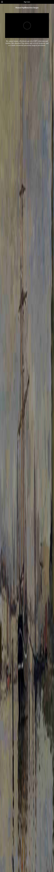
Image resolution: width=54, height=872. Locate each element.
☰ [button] (2, 2)
